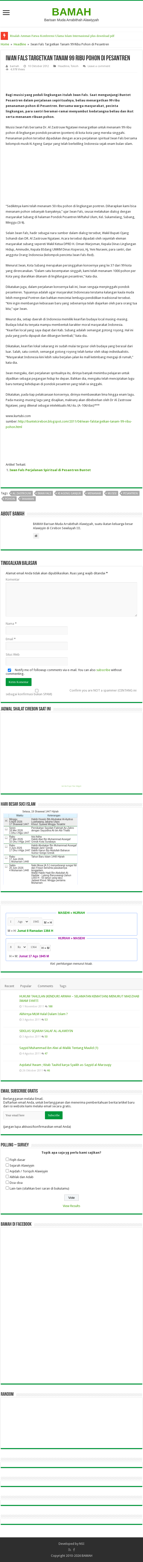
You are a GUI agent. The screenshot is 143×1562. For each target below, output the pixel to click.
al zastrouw (22, 493)
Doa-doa (16, 1183)
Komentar (13, 579)
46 (48, 1070)
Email (11, 639)
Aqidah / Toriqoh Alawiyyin (29, 1171)
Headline (20, 44)
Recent (9, 986)
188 (50, 1006)
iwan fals (44, 493)
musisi (112, 493)
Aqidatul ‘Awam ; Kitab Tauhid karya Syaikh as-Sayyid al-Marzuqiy (65, 1065)
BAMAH (71, 12)
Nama (11, 623)
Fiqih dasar (17, 1160)
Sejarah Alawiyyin (22, 1165)
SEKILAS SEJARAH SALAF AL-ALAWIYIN (46, 1031)
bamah (14, 66)
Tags (62, 986)
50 (46, 1036)
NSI (81, 1544)
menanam (94, 493)
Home (5, 44)
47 (46, 1053)
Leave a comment (99, 66)
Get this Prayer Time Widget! (71, 786)
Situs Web (13, 654)
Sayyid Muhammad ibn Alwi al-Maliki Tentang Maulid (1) (58, 1048)
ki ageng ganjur (69, 493)
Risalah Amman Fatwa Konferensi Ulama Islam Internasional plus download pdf (62, 36)
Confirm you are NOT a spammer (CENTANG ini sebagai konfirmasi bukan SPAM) (71, 692)
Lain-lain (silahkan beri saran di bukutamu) (39, 1188)
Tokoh (74, 66)
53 (46, 1019)
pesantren (130, 493)
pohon (10, 499)
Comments (45, 986)
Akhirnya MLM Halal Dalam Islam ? (43, 1014)
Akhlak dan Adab (22, 1177)
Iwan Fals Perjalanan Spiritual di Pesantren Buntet (50, 470)
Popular (26, 986)
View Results (71, 1206)
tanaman (28, 499)
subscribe (103, 670)
